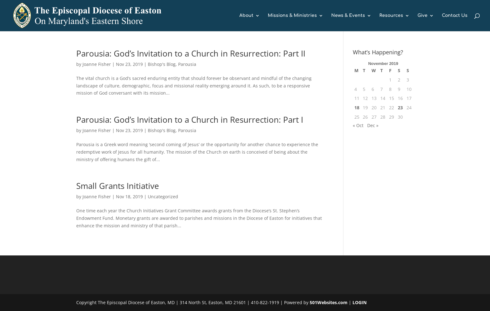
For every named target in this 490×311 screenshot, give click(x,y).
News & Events (348, 15)
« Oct (358, 125)
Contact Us (455, 15)
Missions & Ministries (292, 15)
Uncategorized (163, 197)
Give (423, 15)
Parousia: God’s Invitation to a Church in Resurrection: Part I (189, 119)
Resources (391, 15)
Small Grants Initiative (117, 185)
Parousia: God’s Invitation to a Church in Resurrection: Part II (190, 53)
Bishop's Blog (162, 64)
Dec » (372, 125)
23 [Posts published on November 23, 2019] (400, 108)
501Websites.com (329, 302)
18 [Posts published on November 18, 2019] (356, 108)
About (246, 15)
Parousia (187, 64)
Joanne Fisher (96, 64)
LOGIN (359, 302)
